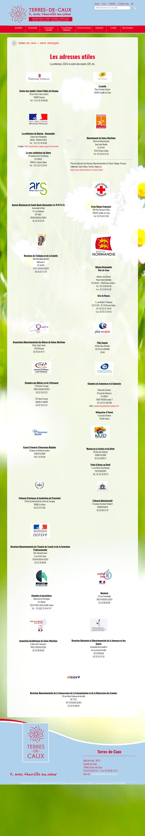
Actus (104, 3)
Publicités (112, 3)
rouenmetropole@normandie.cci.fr (106, 405)
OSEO (116, 783)
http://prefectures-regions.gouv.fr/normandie (42, 146)
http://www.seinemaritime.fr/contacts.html (87, 169)
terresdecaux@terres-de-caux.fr (104, 774)
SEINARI (122, 783)
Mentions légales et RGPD (48, 783)
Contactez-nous (123, 3)
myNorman (80, 783)
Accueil (96, 3)
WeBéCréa (30, 783)
